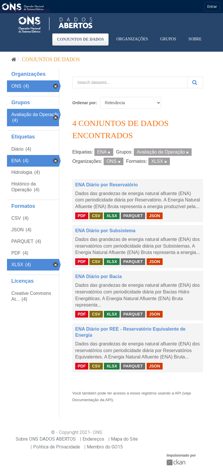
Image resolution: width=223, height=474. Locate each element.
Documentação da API (92, 400)
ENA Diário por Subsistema (105, 230)
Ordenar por (84, 102)
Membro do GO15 (105, 447)
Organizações (132, 39)
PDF (82, 215)
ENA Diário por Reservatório (106, 184)
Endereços (93, 439)
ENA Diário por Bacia (98, 276)
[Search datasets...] (130, 82)
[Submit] (195, 82)
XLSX (112, 215)
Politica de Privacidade (56, 447)
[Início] (13, 59)
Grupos (168, 39)
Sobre (195, 39)
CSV (96, 215)
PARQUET (133, 215)
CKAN (176, 462)
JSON (154, 215)
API (178, 393)
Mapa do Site (124, 439)
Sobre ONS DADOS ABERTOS (46, 439)
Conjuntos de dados (80, 39)
